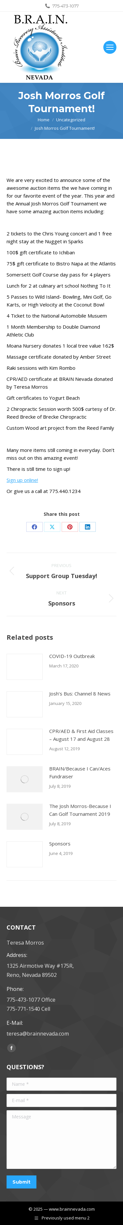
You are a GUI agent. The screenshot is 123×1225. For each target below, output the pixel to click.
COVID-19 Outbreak (72, 656)
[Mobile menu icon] (109, 47)
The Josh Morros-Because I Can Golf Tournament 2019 (80, 810)
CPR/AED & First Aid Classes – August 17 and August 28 (81, 735)
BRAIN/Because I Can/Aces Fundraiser (80, 772)
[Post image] (25, 667)
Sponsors (60, 843)
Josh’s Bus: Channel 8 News (80, 693)
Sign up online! (22, 480)
